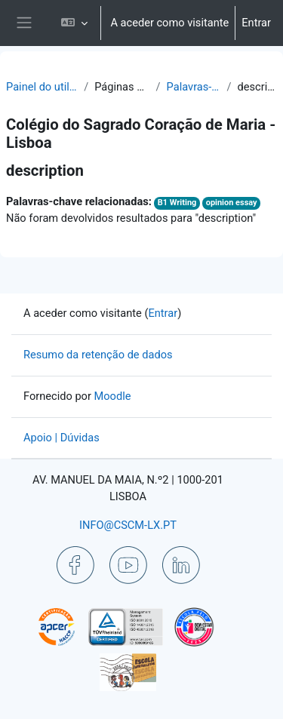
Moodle (112, 396)
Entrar (256, 22)
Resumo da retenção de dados (98, 354)
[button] (74, 23)
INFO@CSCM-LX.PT (128, 525)
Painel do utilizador (42, 87)
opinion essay (231, 202)
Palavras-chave (194, 87)
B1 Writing (177, 202)
